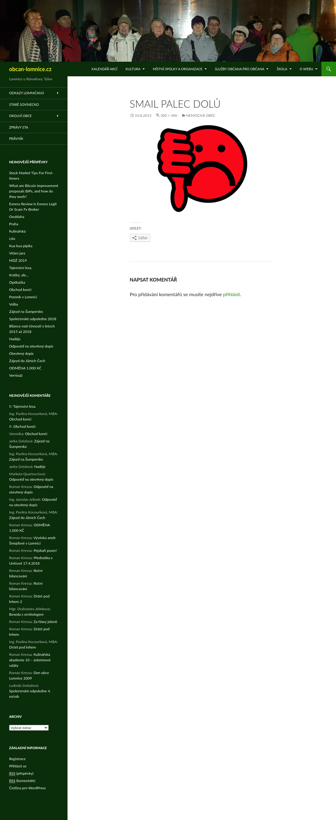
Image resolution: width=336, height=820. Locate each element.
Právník (16, 138)
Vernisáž (16, 375)
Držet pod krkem (22, 647)
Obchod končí (20, 289)
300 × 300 (169, 115)
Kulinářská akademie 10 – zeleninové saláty (29, 660)
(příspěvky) (21, 773)
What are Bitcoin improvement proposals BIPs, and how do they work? (33, 191)
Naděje (14, 339)
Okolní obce (20, 116)
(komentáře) (22, 780)
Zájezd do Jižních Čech (27, 360)
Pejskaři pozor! (45, 550)
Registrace (17, 758)
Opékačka (17, 282)
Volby (13, 304)
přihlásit (231, 294)
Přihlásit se (17, 766)
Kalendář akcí (104, 69)
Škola (282, 69)
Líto (12, 238)
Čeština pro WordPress (27, 788)
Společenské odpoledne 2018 (32, 319)
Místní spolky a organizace (177, 69)
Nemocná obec (201, 115)
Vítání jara (17, 253)
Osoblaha (16, 216)
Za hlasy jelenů (45, 621)
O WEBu (306, 69)
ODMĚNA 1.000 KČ (25, 368)
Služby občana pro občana (239, 69)
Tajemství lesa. (20, 267)
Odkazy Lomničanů (26, 93)
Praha (13, 224)
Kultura (133, 69)
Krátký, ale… (19, 275)
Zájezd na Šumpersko (26, 311)
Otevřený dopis (21, 353)
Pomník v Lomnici (23, 297)
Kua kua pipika (20, 246)
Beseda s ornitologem (26, 614)
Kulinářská (17, 231)
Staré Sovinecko (24, 104)
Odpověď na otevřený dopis (31, 346)
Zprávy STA (18, 127)
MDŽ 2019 (18, 260)
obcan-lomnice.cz (30, 69)
